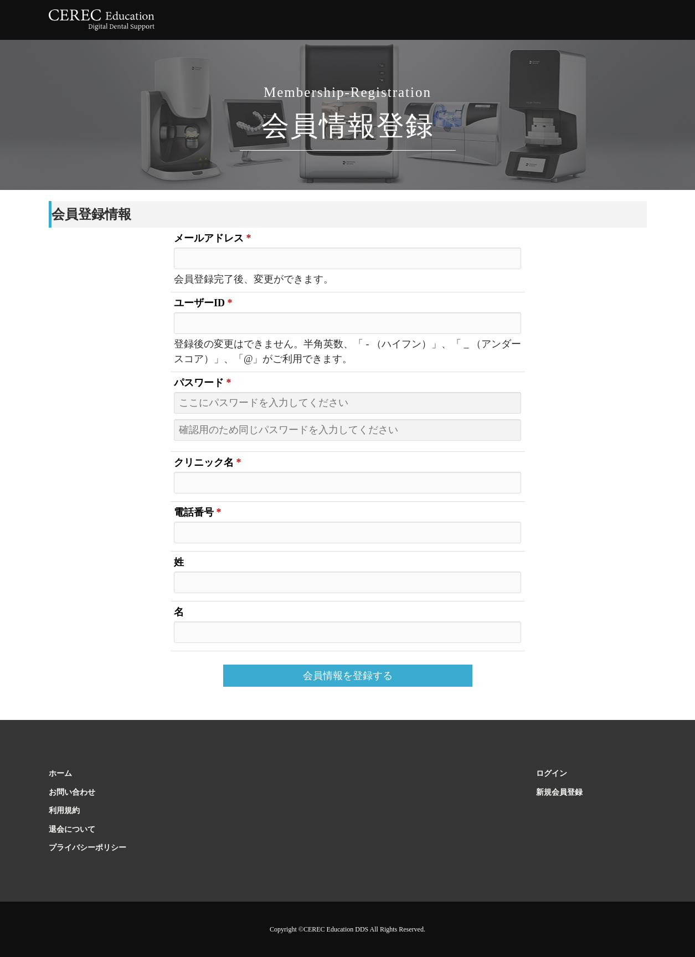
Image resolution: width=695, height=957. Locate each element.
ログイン (551, 773)
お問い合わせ (72, 792)
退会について (72, 829)
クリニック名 (207, 462)
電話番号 (198, 512)
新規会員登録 (559, 792)
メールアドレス (212, 238)
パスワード (202, 382)
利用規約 (64, 810)
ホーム (60, 773)
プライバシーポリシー (87, 847)
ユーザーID (203, 302)
